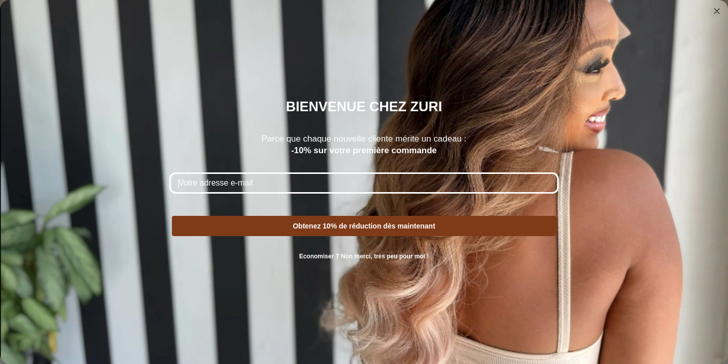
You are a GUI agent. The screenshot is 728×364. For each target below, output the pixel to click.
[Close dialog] (717, 11)
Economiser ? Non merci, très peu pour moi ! (364, 256)
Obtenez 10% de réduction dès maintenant (364, 226)
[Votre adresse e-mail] (364, 183)
